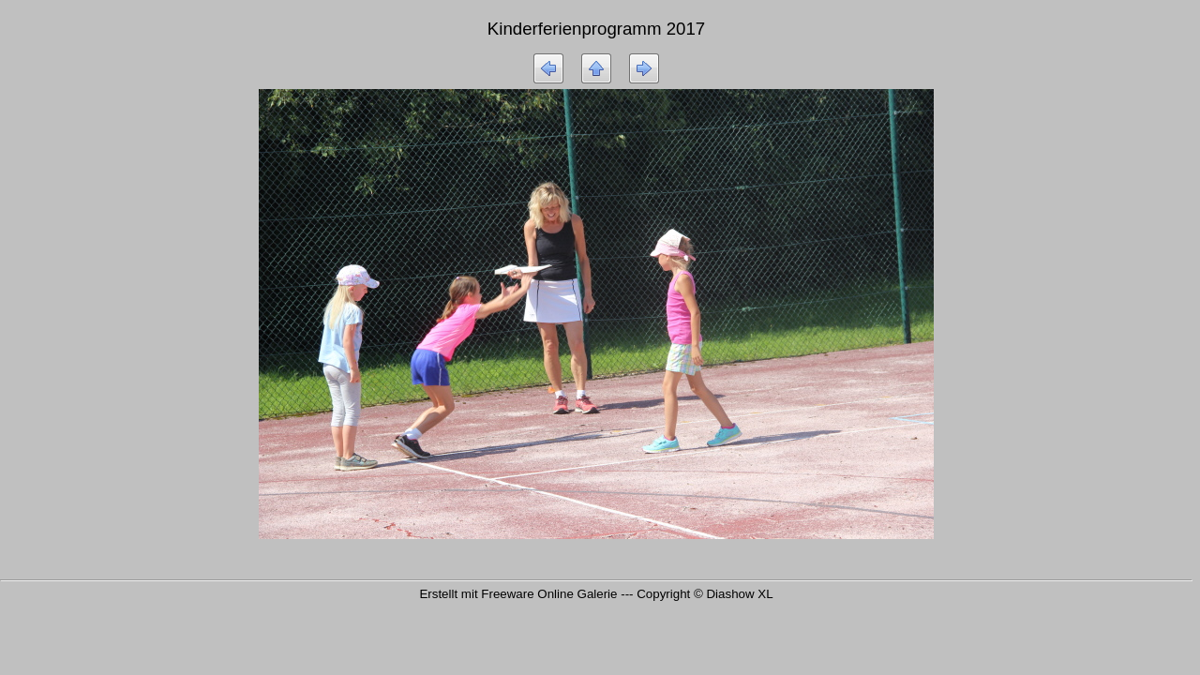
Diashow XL (739, 594)
